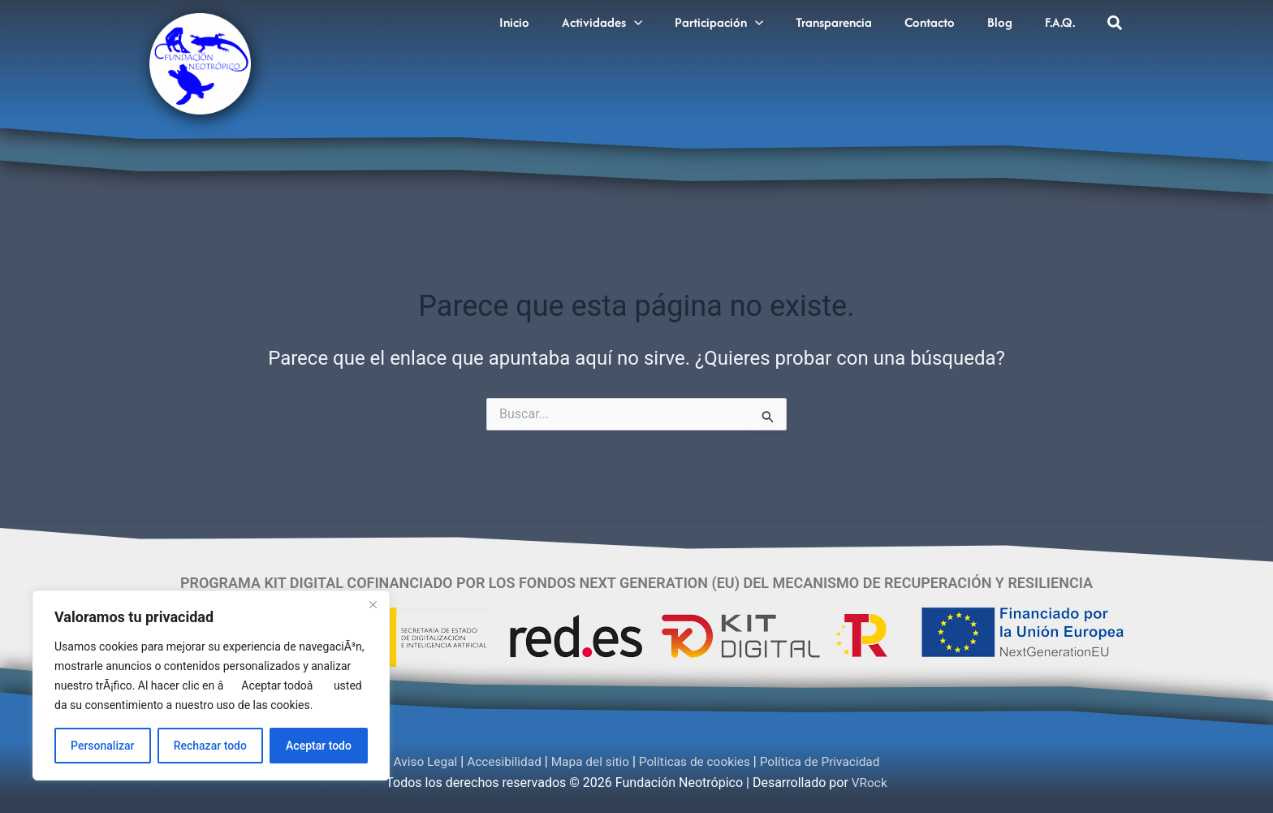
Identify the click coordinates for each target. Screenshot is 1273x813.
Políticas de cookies (696, 761)
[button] (661, 19)
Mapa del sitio (588, 761)
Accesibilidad (499, 761)
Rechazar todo (210, 745)
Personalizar (102, 745)
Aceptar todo (319, 745)
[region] (211, 685)
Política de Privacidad (826, 761)
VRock (869, 782)
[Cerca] (372, 604)
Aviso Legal (418, 761)
